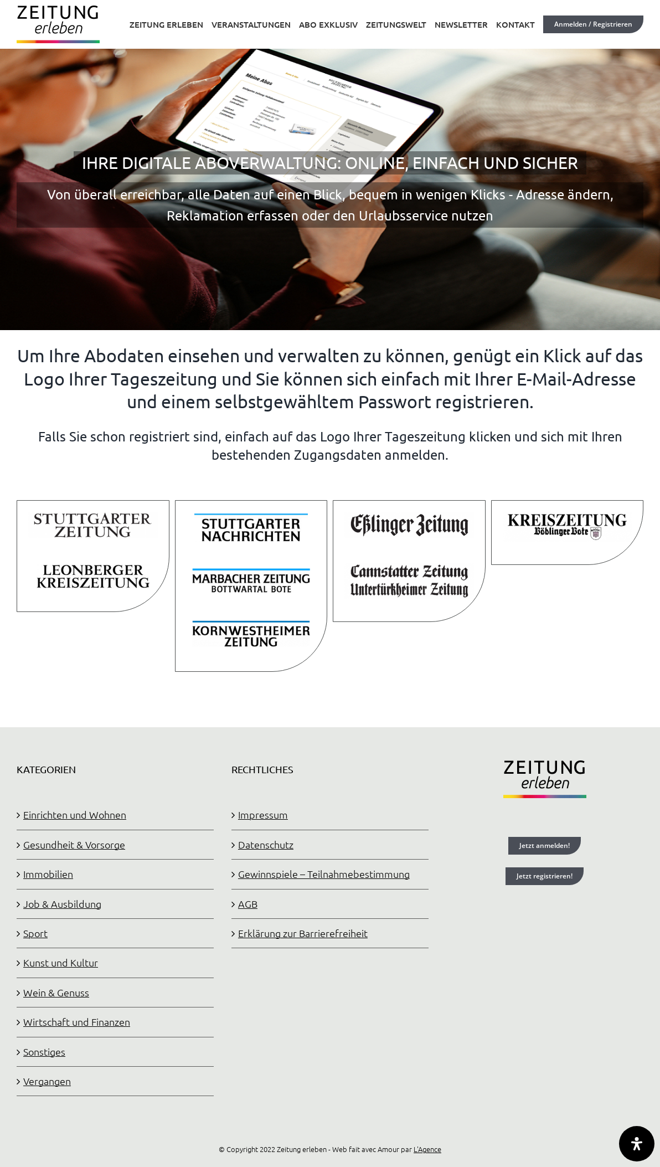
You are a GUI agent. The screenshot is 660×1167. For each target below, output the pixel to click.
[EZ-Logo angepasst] (409, 516)
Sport (35, 933)
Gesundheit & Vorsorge (74, 844)
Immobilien (48, 873)
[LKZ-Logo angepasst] (93, 568)
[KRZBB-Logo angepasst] (567, 516)
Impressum (263, 814)
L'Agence (427, 1149)
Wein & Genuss (56, 992)
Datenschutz (265, 844)
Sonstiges (44, 1051)
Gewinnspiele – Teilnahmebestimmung (324, 873)
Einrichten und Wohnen (74, 814)
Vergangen (47, 1081)
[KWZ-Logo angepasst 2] (251, 622)
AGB (247, 903)
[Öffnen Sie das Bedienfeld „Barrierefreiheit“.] (636, 1143)
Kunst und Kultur (60, 962)
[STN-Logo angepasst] (251, 516)
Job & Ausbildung (62, 903)
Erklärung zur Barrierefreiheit (303, 933)
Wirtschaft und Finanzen (76, 1021)
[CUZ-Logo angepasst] (409, 568)
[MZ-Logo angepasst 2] (251, 569)
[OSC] (330, 165)
